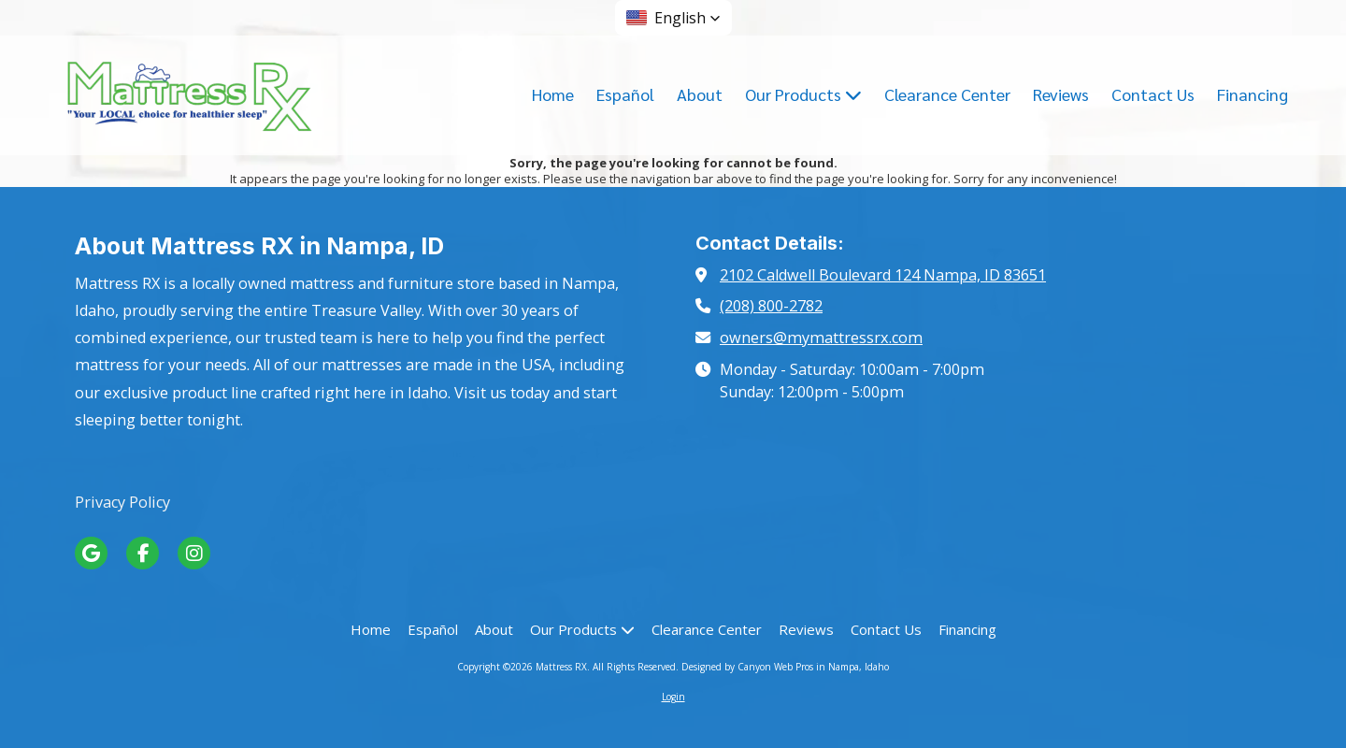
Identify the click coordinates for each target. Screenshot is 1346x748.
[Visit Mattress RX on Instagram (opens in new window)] (194, 553)
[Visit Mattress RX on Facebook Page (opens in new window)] (142, 553)
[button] (673, 17)
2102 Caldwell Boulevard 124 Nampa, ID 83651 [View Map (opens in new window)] (883, 275)
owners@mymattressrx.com (821, 337)
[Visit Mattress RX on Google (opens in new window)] (91, 553)
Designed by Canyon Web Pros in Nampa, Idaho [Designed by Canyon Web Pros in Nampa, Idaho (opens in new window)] (785, 666)
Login (673, 696)
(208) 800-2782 (771, 305)
